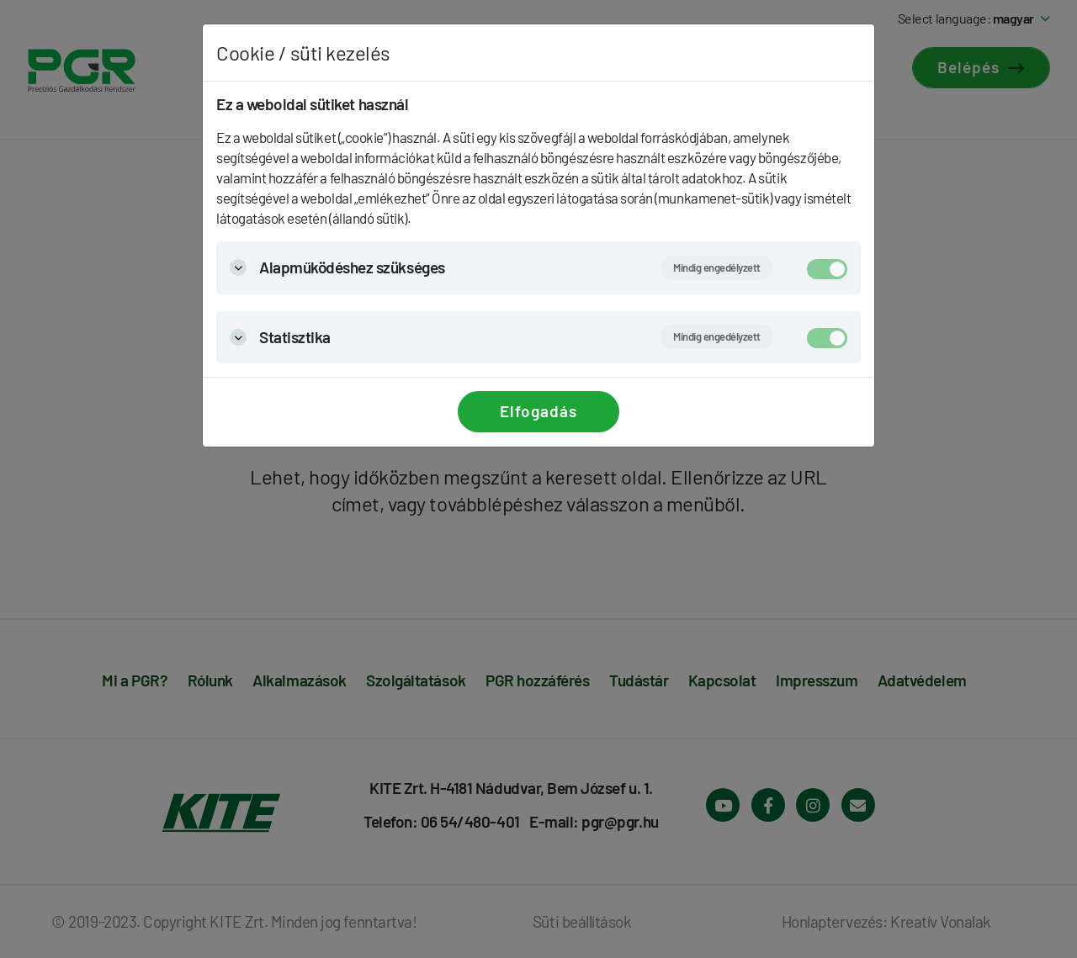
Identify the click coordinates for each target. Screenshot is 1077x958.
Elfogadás (538, 411)
